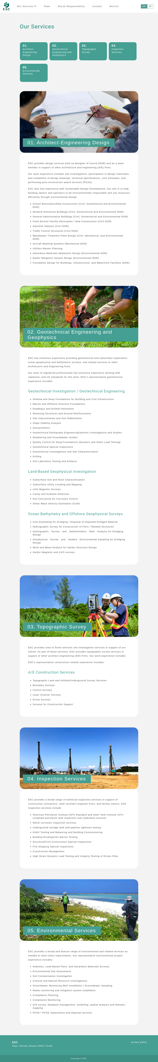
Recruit (114, 6)
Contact (97, 6)
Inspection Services (118, 48)
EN (144, 6)
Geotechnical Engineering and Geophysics (62, 50)
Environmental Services (31, 70)
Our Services (26, 6)
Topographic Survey (89, 48)
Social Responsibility (71, 6)
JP (150, 6)
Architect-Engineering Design (30, 50)
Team (47, 6)
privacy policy (139, 1042)
